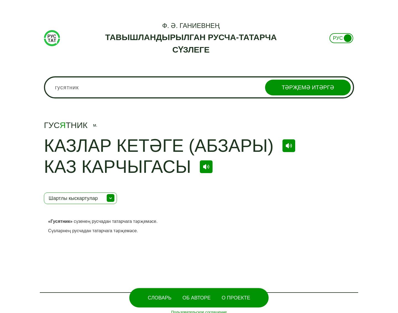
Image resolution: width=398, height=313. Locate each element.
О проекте (236, 298)
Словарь (159, 298)
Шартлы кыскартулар (73, 198)
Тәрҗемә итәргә (308, 87)
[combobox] (199, 87)
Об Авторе (196, 298)
